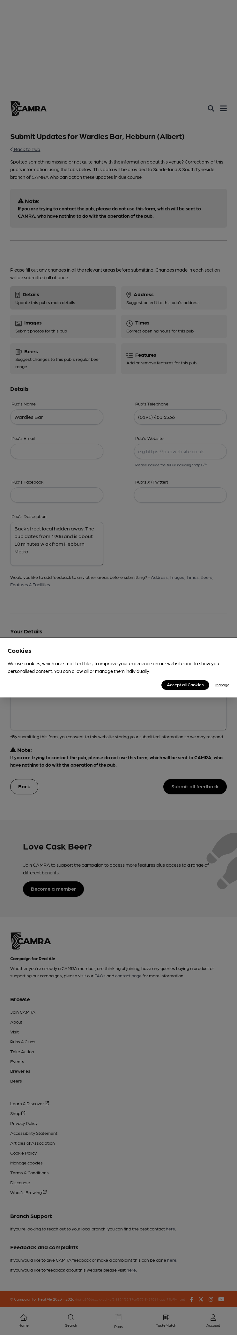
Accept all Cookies (185, 684)
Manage (222, 684)
